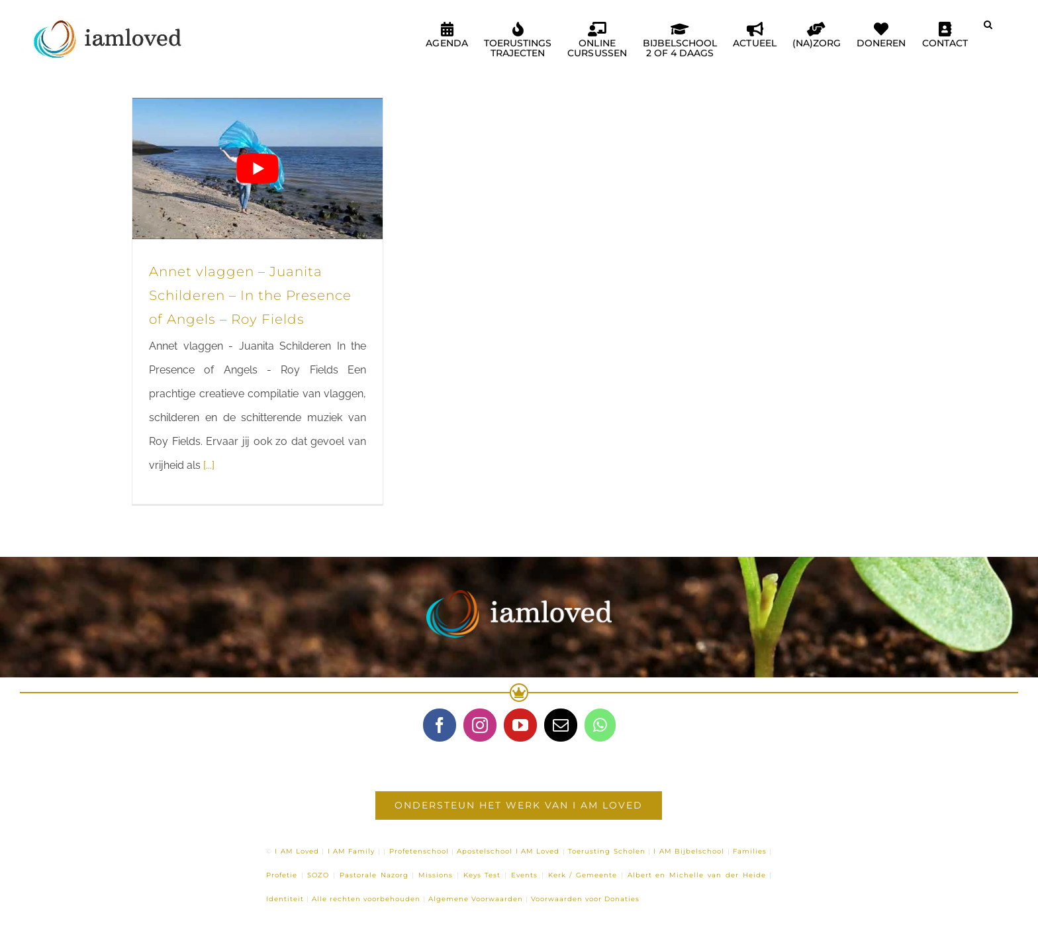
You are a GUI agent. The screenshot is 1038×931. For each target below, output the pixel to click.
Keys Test (482, 875)
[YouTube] (520, 725)
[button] (988, 30)
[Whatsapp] (600, 725)
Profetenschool (419, 851)
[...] (208, 465)
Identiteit (285, 899)
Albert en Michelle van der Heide (697, 875)
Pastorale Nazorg (374, 875)
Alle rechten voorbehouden (366, 899)
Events (524, 875)
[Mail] (560, 725)
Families (750, 851)
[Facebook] (439, 725)
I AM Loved (297, 851)
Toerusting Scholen (606, 851)
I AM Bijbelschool (688, 851)
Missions (435, 875)
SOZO (318, 875)
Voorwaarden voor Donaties (585, 899)
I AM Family (351, 851)
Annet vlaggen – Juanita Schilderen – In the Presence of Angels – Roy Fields (250, 295)
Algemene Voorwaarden (475, 899)
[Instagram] (479, 725)
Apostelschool (484, 851)
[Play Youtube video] (257, 168)
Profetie (281, 875)
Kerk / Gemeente (583, 875)
